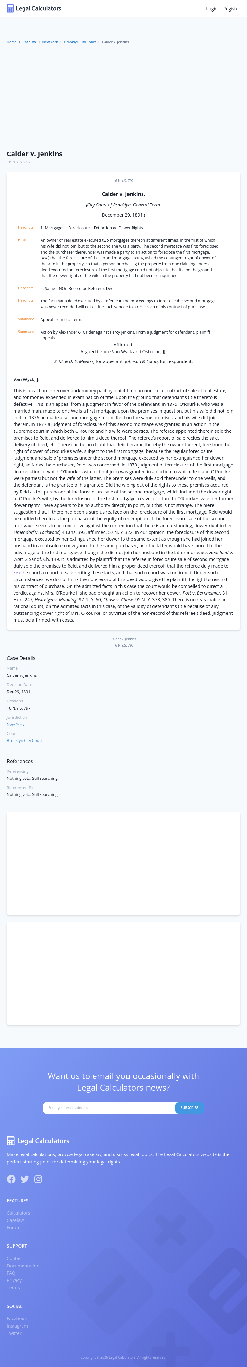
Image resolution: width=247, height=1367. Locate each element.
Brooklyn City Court (80, 42)
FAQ (11, 1273)
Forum (14, 1227)
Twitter (14, 1333)
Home (11, 42)
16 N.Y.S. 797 (19, 162)
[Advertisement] (123, 97)
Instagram (17, 1326)
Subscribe (190, 1107)
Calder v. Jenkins (34, 153)
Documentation (23, 1266)
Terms (13, 1287)
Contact (15, 1258)
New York (50, 42)
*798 (17, 573)
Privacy (14, 1280)
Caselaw (29, 42)
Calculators (18, 1213)
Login (211, 8)
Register (231, 8)
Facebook (17, 1318)
